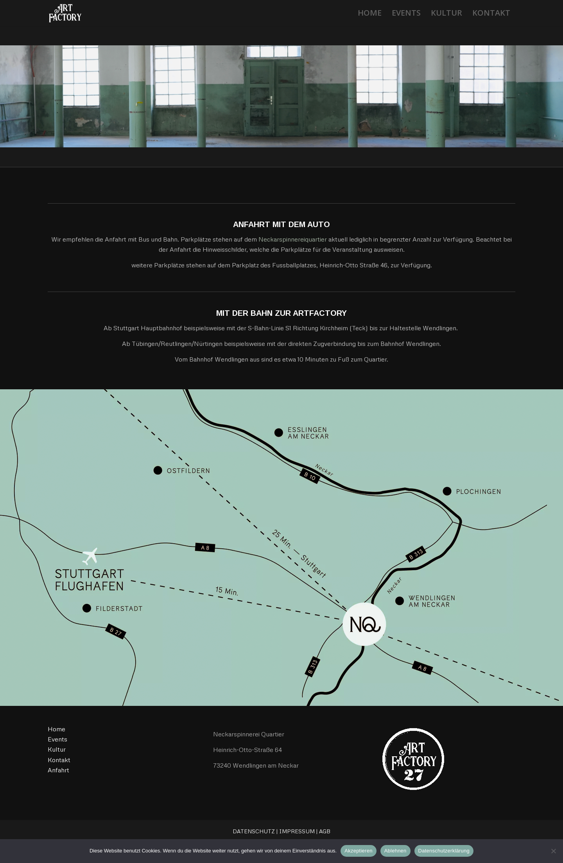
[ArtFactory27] (65, 13)
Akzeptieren (358, 851)
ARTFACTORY (320, 313)
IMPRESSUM (297, 831)
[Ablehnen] (553, 851)
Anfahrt (58, 770)
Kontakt (59, 760)
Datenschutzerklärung (444, 851)
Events (57, 739)
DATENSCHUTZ (254, 831)
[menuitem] (370, 13)
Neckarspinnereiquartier (292, 239)
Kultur (57, 749)
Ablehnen (395, 851)
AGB (324, 831)
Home (56, 729)
